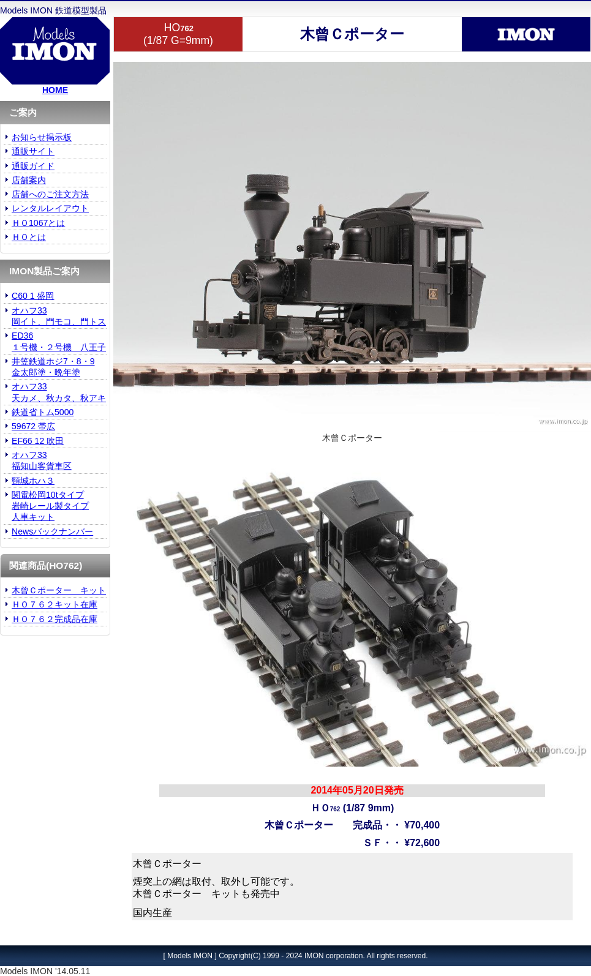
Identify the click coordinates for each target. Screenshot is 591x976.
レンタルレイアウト (50, 208)
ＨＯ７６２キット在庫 (54, 604)
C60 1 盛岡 (33, 296)
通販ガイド (33, 166)
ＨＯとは (29, 237)
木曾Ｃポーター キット (59, 590)
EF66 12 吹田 (38, 441)
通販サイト (33, 151)
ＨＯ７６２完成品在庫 (54, 619)
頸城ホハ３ (33, 481)
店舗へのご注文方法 (50, 194)
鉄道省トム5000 (42, 412)
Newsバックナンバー (52, 531)
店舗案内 (29, 180)
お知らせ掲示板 (42, 137)
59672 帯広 (33, 426)
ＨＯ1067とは (38, 223)
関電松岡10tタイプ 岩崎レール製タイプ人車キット (50, 506)
